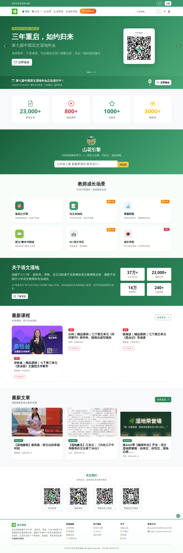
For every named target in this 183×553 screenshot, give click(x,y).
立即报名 (22, 62)
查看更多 (163, 317)
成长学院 (71, 11)
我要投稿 (70, 534)
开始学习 (20, 377)
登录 (160, 3)
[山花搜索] (146, 11)
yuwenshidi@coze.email (161, 527)
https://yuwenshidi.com (161, 531)
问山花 (122, 164)
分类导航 (70, 527)
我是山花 (124, 527)
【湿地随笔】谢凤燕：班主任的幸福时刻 (37, 447)
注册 (168, 3)
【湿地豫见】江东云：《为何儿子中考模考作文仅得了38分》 (91, 447)
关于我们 (124, 531)
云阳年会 (88, 11)
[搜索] (84, 164)
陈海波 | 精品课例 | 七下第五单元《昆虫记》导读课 (144, 335)
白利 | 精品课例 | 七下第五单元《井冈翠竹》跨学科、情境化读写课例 (91, 335)
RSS (123, 538)
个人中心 (97, 531)
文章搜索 (70, 531)
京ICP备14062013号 (110, 548)
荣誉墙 (58, 11)
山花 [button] (36, 11)
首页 (25, 11)
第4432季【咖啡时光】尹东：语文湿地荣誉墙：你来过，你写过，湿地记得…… (145, 448)
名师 (47, 11)
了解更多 (20, 296)
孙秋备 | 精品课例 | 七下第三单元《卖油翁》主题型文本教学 (35, 364)
